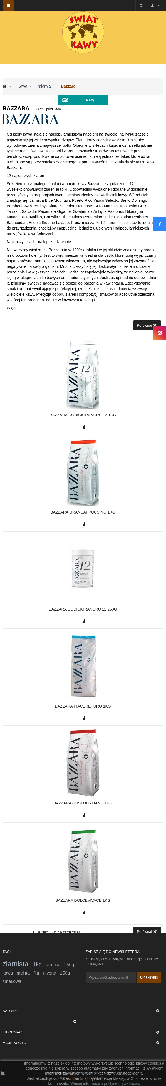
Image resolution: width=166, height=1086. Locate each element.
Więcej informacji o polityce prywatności (104, 1083)
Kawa (22, 86)
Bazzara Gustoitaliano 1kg (82, 803)
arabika (55, 964)
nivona (51, 973)
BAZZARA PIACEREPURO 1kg (83, 706)
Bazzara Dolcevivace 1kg (82, 900)
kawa (10, 973)
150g (65, 973)
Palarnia (43, 86)
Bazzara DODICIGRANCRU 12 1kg (83, 415)
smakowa (12, 981)
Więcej (12, 308)
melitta (25, 973)
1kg (39, 964)
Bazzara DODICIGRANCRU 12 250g (83, 609)
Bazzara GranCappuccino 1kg (82, 512)
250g (69, 964)
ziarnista (18, 964)
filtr (38, 973)
